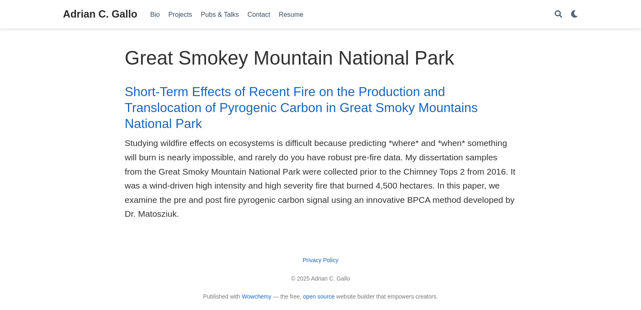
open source (318, 296)
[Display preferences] (574, 14)
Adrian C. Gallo (100, 14)
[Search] (558, 14)
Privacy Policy (320, 260)
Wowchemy (256, 296)
